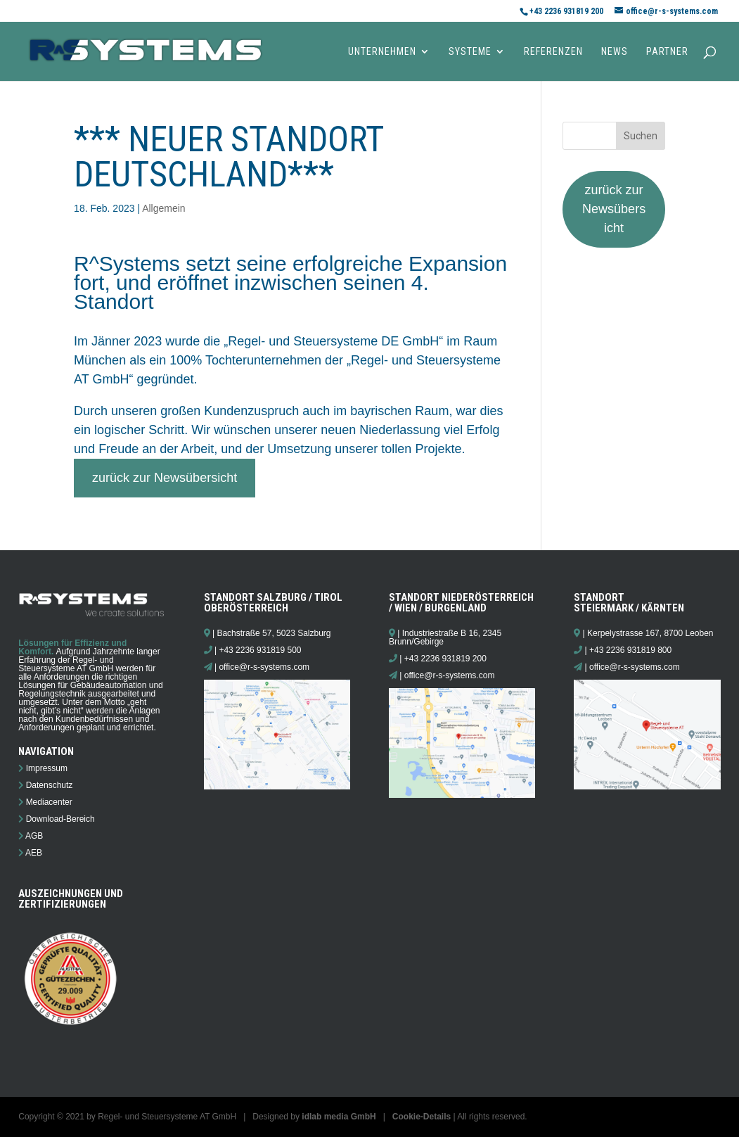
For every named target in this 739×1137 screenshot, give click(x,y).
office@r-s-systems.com (264, 667)
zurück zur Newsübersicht (164, 478)
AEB (33, 853)
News (614, 51)
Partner (667, 51)
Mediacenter (49, 802)
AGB (34, 836)
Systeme (470, 51)
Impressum (47, 768)
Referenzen (553, 51)
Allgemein (163, 208)
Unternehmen (382, 51)
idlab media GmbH (338, 1117)
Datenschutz (49, 785)
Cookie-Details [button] (421, 1117)
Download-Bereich (60, 819)
